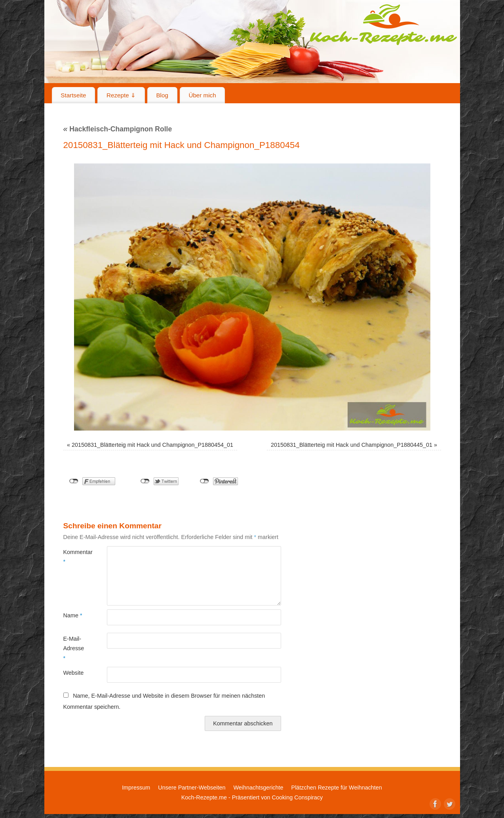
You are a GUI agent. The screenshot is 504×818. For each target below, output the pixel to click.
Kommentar (74, 557)
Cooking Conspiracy (297, 797)
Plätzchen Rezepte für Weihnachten (336, 787)
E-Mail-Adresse (73, 648)
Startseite (73, 95)
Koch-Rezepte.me (383, 24)
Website (73, 673)
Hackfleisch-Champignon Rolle (117, 129)
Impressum (136, 787)
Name (72, 615)
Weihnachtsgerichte (258, 787)
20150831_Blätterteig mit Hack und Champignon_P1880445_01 (351, 445)
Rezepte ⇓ (121, 95)
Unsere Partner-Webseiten (191, 787)
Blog (162, 95)
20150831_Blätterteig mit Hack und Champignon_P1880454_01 (152, 445)
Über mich (202, 95)
